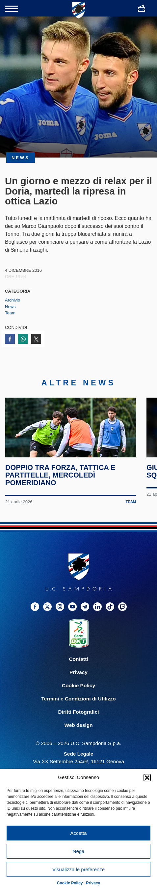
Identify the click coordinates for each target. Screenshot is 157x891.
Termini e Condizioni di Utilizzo (78, 711)
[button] (147, 777)
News (10, 306)
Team (10, 312)
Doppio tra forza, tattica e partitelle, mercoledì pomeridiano (61, 488)
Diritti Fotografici (78, 725)
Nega (79, 851)
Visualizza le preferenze (78, 869)
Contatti (78, 671)
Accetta (78, 833)
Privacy (93, 883)
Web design (78, 738)
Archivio (12, 300)
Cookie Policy (70, 883)
